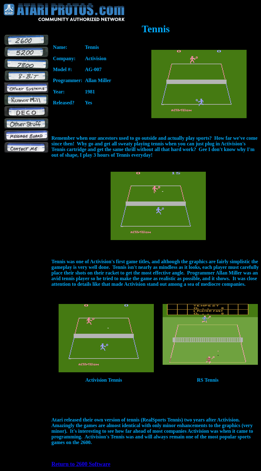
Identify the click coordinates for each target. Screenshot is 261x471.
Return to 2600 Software (80, 464)
